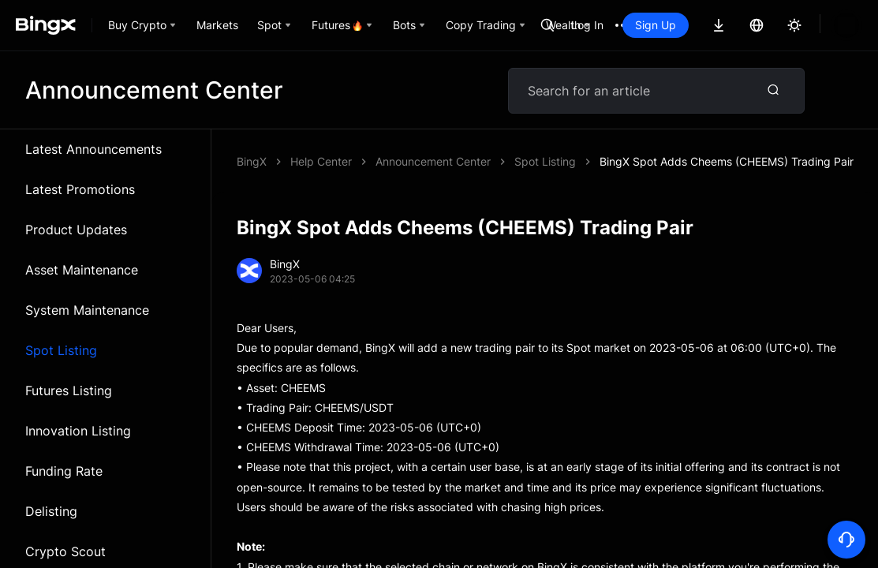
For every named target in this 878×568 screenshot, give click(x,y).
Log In (587, 25)
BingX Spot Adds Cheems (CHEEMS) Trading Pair (502, 161)
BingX (252, 161)
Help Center (321, 161)
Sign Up (655, 25)
